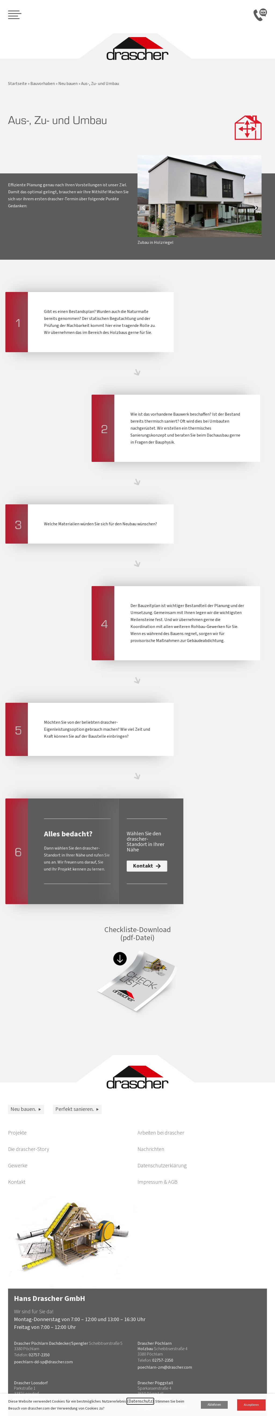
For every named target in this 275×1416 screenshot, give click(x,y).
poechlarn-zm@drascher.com (165, 1367)
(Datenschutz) (140, 1401)
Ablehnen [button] (214, 1404)
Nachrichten (151, 1149)
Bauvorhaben (42, 84)
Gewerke (17, 1165)
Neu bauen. (26, 1109)
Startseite (17, 84)
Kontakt (16, 1182)
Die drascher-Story (28, 1149)
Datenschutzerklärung (162, 1165)
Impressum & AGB (158, 1182)
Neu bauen (68, 84)
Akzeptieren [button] (251, 1405)
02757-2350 (39, 1355)
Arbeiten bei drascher (161, 1133)
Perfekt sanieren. (77, 1109)
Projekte (17, 1133)
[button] (143, 207)
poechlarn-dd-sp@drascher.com (43, 1362)
